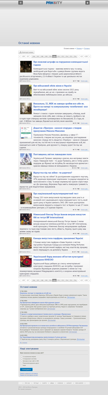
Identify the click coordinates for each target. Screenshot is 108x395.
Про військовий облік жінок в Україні (52, 85)
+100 (86, 56)
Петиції (36, 383)
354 (67, 56)
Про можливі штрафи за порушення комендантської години (60, 63)
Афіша (52, 383)
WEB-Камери (79, 383)
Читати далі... (84, 81)
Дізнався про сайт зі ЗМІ (30, 361)
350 (50, 56)
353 (62, 56)
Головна (87, 48)
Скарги (44, 383)
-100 (23, 56)
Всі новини (23, 342)
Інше (23, 365)
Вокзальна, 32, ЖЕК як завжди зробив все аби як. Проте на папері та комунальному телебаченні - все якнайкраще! (60, 106)
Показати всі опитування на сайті (29, 375)
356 (75, 56)
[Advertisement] (54, 23)
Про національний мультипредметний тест (55, 193)
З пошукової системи (28, 359)
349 (46, 56)
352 (58, 56)
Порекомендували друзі (30, 363)
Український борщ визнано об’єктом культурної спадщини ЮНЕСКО (58, 258)
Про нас (27, 383)
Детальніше (71, 297)
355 (71, 56)
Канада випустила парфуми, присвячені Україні (58, 238)
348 (42, 56)
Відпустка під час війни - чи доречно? (52, 172)
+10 (81, 56)
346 (34, 56)
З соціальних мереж (28, 356)
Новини (79, 48)
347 (38, 56)
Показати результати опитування (29, 373)
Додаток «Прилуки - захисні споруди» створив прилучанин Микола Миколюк (57, 129)
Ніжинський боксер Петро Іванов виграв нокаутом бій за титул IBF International (59, 216)
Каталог (69, 383)
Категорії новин (26, 52)
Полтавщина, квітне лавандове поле (52, 154)
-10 (27, 56)
